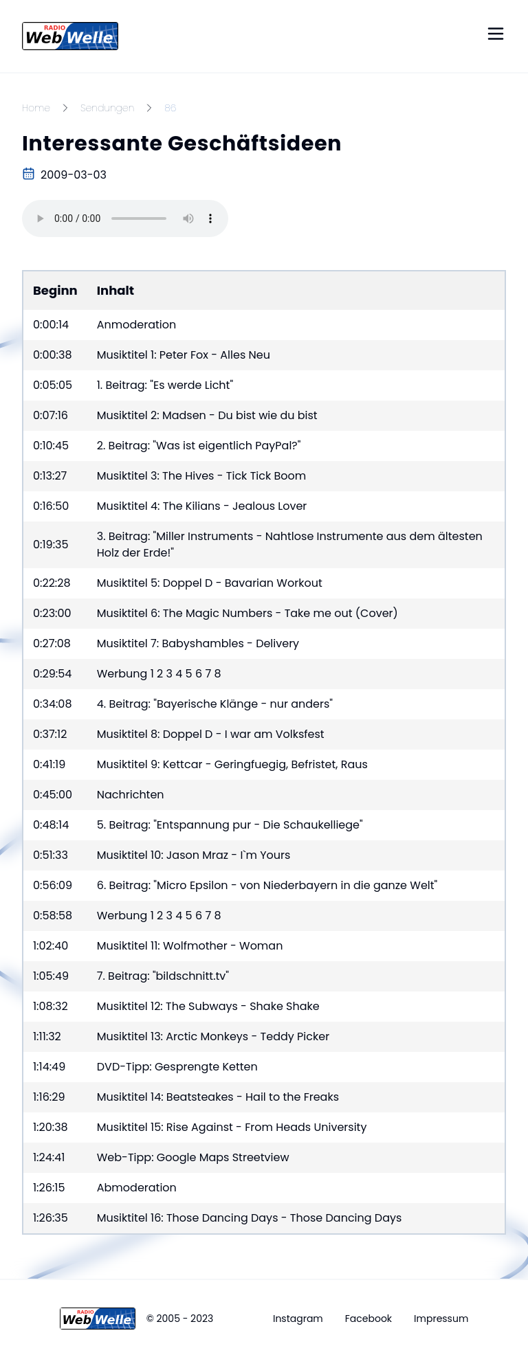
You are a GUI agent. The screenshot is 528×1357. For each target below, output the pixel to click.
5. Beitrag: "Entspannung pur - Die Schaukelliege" (230, 825)
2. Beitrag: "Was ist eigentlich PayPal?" (199, 445)
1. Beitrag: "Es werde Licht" (165, 385)
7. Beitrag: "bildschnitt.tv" (163, 976)
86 (170, 108)
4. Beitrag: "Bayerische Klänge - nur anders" (215, 704)
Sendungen (107, 108)
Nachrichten (130, 795)
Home (36, 108)
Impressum (441, 1318)
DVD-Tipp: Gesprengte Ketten (177, 1067)
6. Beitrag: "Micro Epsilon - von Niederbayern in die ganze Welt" (267, 885)
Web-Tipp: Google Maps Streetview (193, 1157)
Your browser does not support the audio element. (125, 218)
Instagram (298, 1318)
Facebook (368, 1318)
